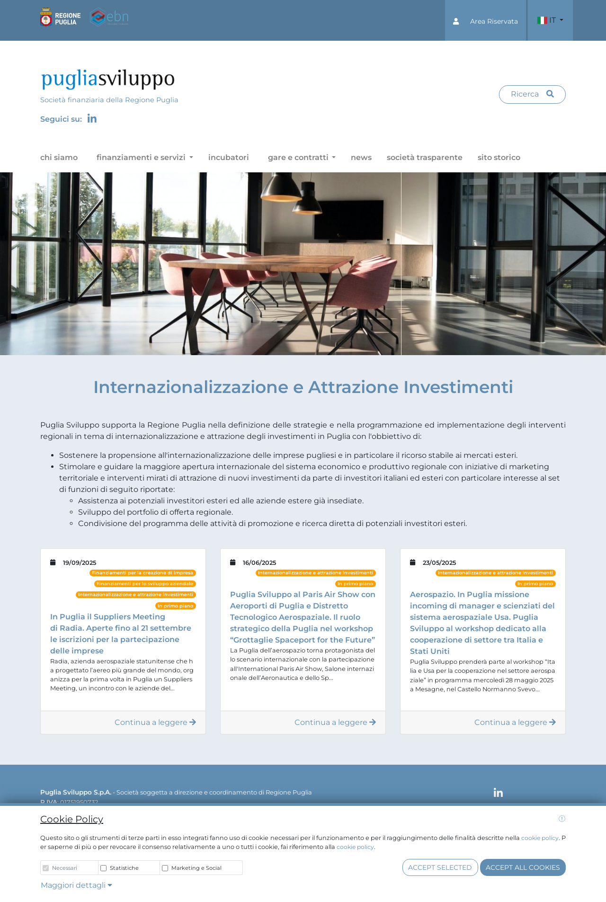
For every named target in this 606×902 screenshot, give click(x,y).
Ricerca (532, 93)
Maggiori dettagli (76, 885)
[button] (485, 20)
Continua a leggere (155, 722)
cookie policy (540, 837)
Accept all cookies (523, 867)
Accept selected (440, 867)
